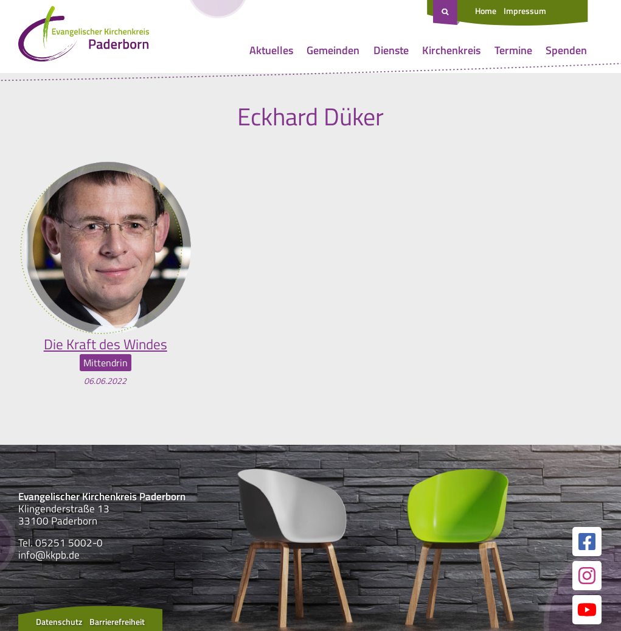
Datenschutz (59, 621)
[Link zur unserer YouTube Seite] (587, 609)
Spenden (566, 50)
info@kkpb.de (49, 555)
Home (485, 10)
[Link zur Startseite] (83, 36)
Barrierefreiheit (117, 621)
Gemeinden (333, 50)
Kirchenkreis (451, 50)
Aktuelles (271, 50)
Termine (513, 50)
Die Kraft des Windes (105, 344)
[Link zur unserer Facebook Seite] (587, 541)
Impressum (525, 10)
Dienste (391, 50)
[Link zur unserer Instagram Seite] (587, 575)
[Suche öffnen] (446, 13)
